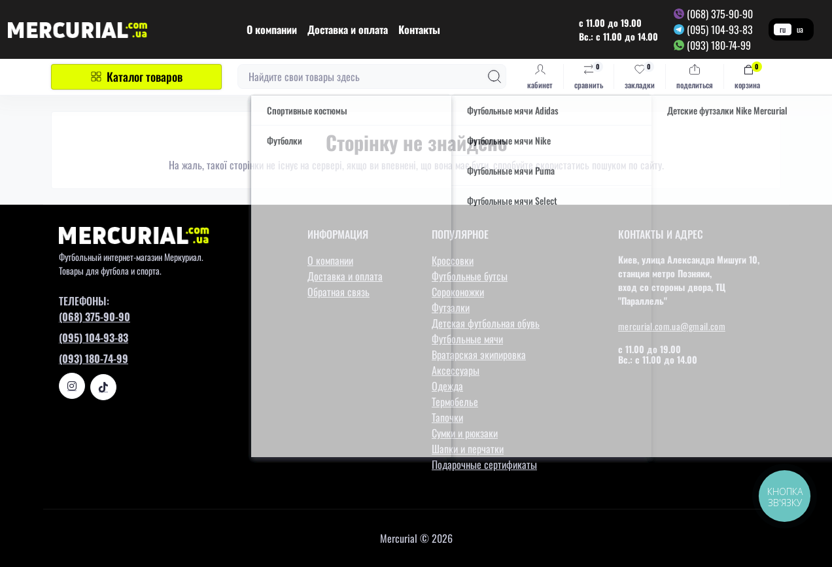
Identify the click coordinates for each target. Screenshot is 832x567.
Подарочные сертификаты (484, 464)
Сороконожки (458, 292)
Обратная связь (338, 292)
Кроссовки (453, 260)
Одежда (447, 386)
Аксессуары (455, 370)
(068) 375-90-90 (720, 14)
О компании (272, 29)
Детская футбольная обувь (486, 323)
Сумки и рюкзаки (465, 433)
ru (783, 29)
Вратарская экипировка (479, 354)
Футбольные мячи (467, 339)
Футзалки (451, 307)
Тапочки (447, 417)
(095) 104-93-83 (720, 29)
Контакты (419, 29)
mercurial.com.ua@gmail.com (671, 326)
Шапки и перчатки (468, 448)
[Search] (494, 76)
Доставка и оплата (347, 29)
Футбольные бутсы (470, 276)
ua (800, 29)
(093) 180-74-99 (719, 45)
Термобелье (455, 401)
